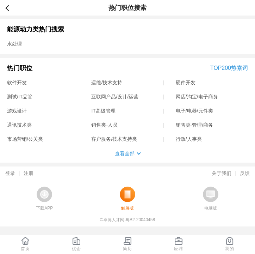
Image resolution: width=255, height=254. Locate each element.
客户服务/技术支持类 (114, 139)
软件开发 (17, 82)
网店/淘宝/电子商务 (197, 96)
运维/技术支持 (106, 82)
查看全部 (125, 153)
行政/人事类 (189, 139)
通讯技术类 (19, 125)
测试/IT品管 (19, 96)
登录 (10, 173)
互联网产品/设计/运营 (114, 96)
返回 (10, 8)
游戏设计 (17, 111)
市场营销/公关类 (25, 139)
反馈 (245, 173)
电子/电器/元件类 (194, 111)
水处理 (14, 44)
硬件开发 (185, 82)
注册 (28, 173)
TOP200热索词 (229, 68)
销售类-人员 (104, 125)
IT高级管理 (103, 111)
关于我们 (221, 173)
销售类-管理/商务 (194, 125)
